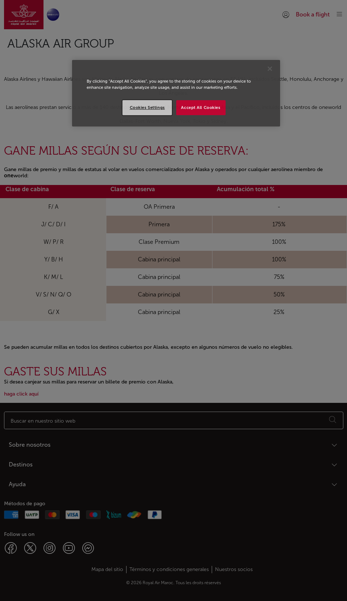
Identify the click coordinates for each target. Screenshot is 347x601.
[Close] (270, 69)
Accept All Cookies (200, 107)
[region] (176, 93)
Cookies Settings (147, 107)
